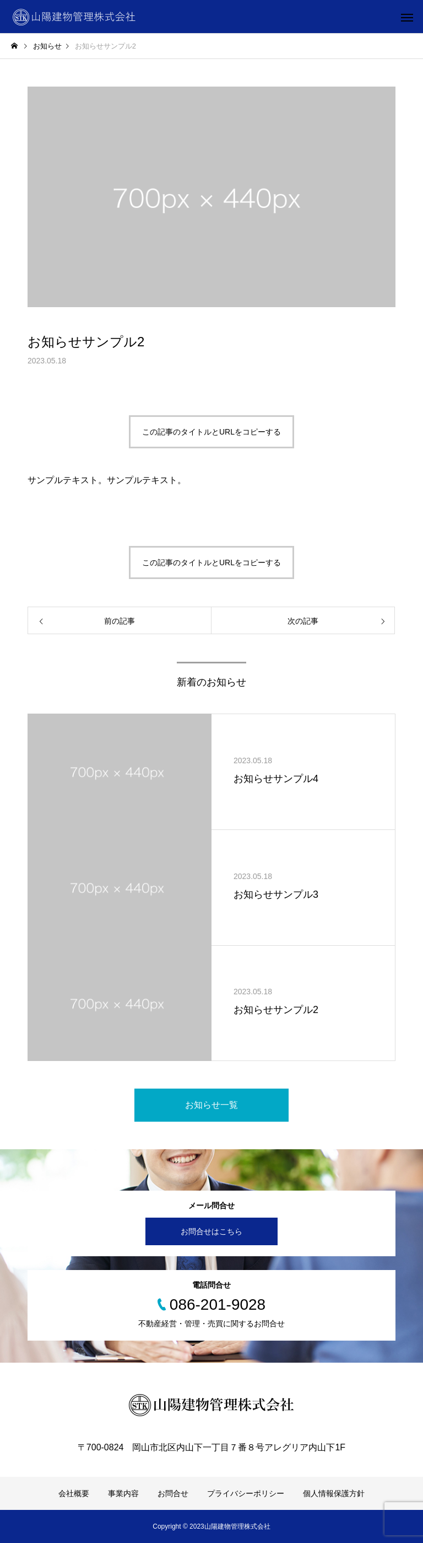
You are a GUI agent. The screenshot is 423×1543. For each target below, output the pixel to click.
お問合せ (173, 1493)
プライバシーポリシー (245, 1493)
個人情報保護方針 (334, 1493)
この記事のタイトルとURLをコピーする (211, 431)
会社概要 (73, 1493)
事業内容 (123, 1493)
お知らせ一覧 (211, 1105)
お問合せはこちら (211, 1231)
